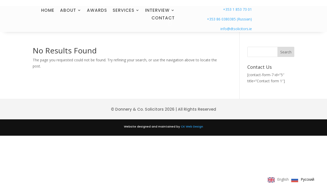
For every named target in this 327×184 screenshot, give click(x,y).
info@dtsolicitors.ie (236, 28)
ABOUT (68, 10)
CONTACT (163, 18)
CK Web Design (192, 126)
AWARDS (97, 10)
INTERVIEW (157, 10)
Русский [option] (307, 179)
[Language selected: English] (292, 179)
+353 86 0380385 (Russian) (229, 19)
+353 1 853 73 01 (237, 9)
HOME (47, 10)
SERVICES (123, 10)
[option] (303, 179)
